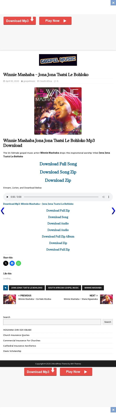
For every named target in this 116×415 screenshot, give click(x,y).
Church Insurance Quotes (16, 335)
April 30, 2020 (12, 81)
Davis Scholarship (12, 351)
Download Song (58, 217)
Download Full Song (58, 164)
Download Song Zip (58, 172)
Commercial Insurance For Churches (21, 340)
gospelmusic (29, 81)
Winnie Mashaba (93, 287)
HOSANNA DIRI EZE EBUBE (17, 330)
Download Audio (58, 223)
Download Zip (58, 180)
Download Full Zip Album (58, 236)
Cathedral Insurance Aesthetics (19, 346)
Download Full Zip (58, 210)
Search (6, 317)
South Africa (46, 81)
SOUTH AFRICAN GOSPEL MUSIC (63, 287)
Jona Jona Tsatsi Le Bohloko (26, 287)
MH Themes (76, 363)
